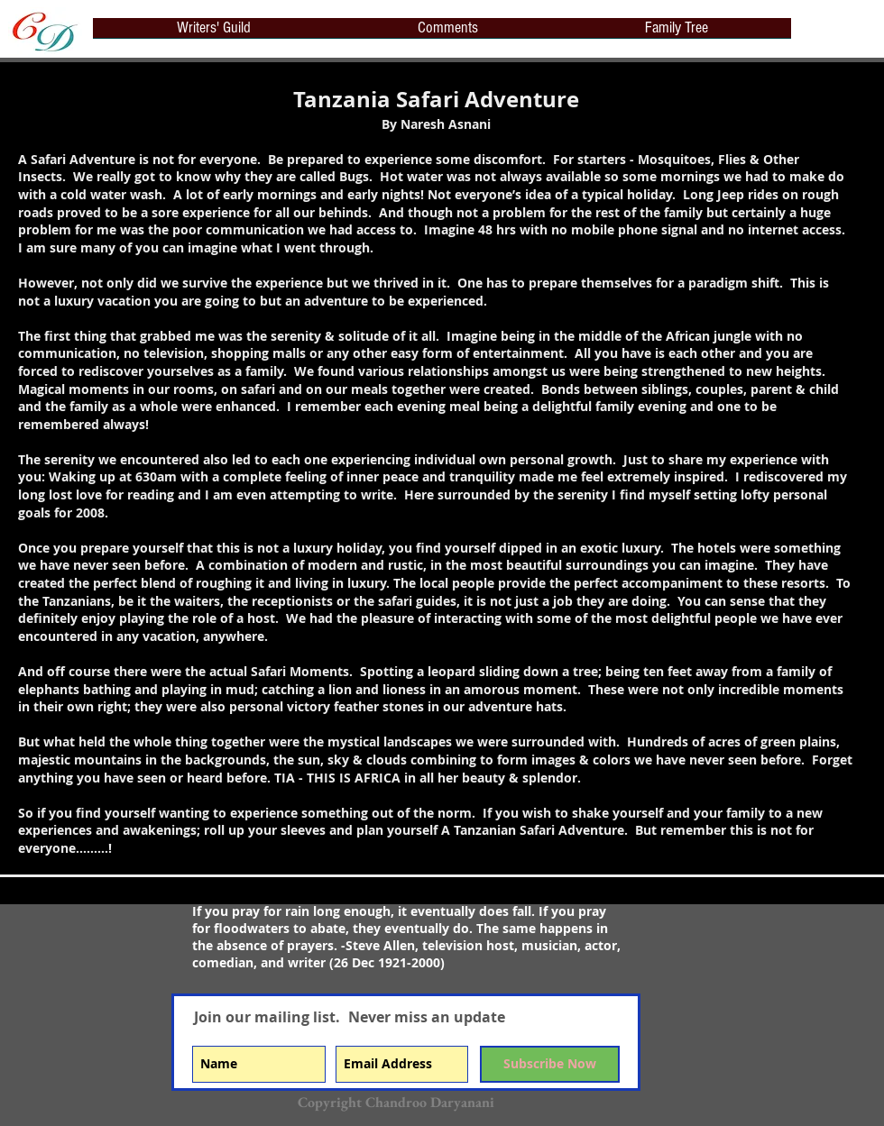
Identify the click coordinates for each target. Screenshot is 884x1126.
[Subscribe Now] (550, 1064)
